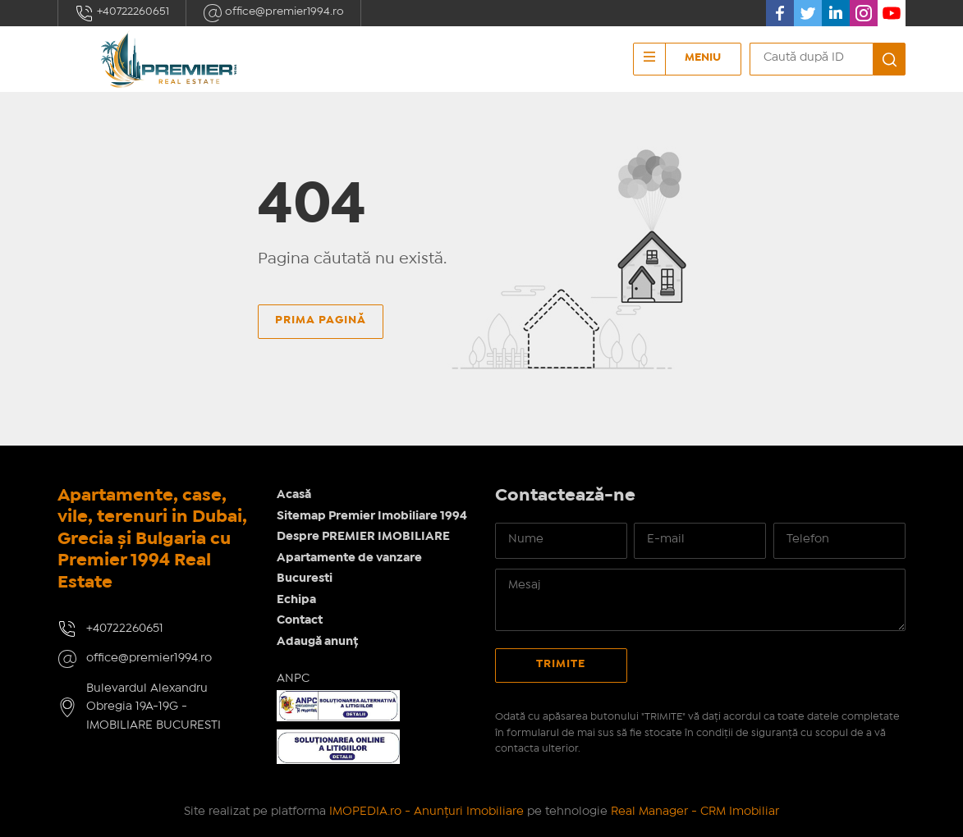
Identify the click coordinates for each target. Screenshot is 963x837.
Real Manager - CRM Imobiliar (695, 811)
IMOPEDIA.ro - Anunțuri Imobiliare (426, 811)
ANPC (293, 679)
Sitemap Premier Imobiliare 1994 (372, 516)
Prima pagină (320, 320)
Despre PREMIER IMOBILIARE (363, 537)
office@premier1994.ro (273, 13)
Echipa (296, 600)
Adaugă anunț (317, 642)
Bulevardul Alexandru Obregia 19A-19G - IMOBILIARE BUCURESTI (153, 707)
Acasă (294, 495)
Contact (300, 620)
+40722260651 (122, 13)
